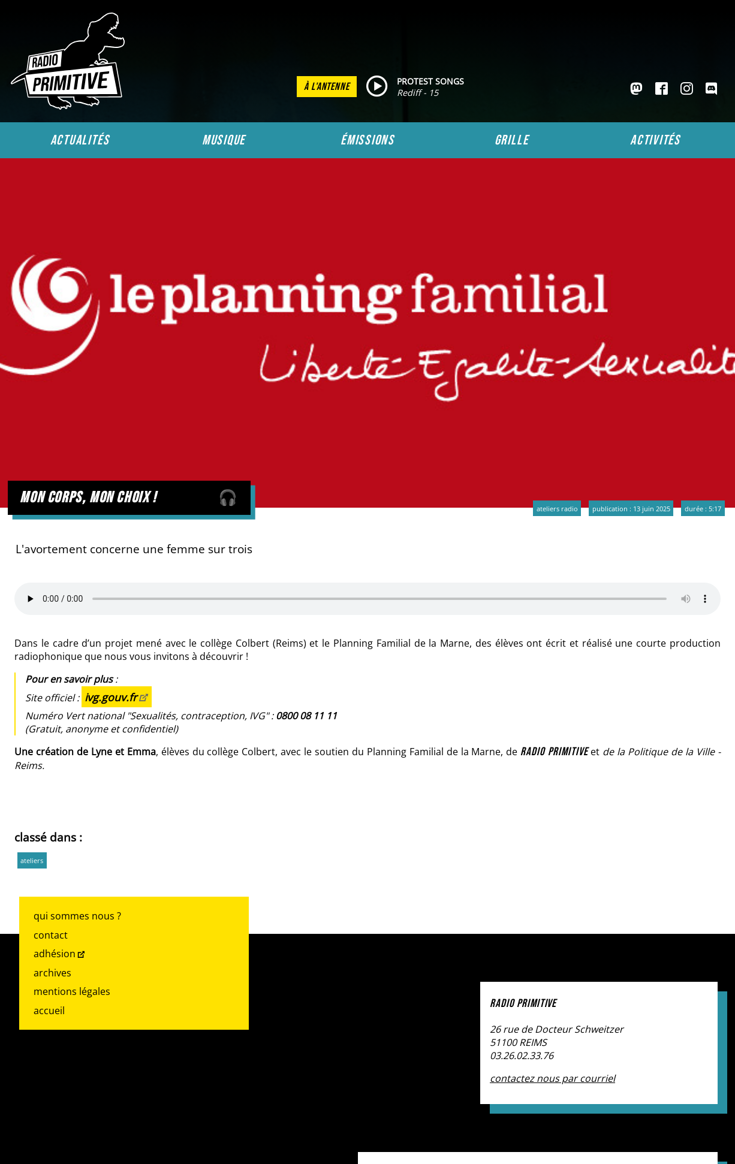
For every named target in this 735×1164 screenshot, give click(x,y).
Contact (51, 935)
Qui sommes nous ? (77, 915)
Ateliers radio (557, 508)
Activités (655, 140)
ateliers (31, 860)
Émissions (367, 140)
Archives (52, 972)
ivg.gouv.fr (111, 697)
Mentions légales (72, 991)
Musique (223, 140)
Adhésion (55, 953)
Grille (512, 140)
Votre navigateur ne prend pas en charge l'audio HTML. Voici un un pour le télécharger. (367, 599)
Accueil (49, 1010)
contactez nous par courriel (552, 1078)
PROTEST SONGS (430, 81)
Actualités (80, 140)
